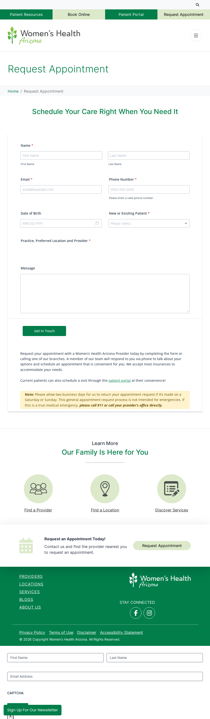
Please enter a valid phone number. (131, 198)
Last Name (115, 164)
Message (28, 268)
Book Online (79, 14)
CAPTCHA (15, 693)
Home (13, 91)
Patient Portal (131, 14)
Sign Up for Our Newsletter (32, 710)
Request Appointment (183, 14)
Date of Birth (31, 213)
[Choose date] (97, 223)
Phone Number (123, 179)
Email (27, 179)
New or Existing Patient (129, 213)
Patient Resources (26, 14)
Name (27, 145)
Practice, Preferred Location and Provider (56, 240)
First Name (27, 164)
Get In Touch (44, 331)
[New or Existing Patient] (149, 223)
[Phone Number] (149, 189)
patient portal (119, 380)
